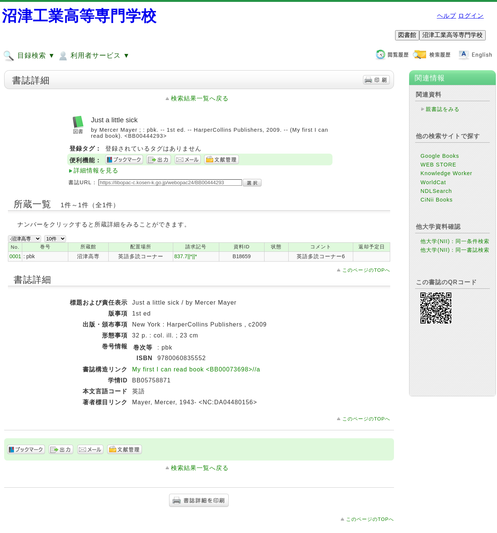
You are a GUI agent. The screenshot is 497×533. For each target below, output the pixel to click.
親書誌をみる (443, 109)
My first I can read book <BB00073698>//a (196, 369)
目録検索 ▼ (29, 56)
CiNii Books (436, 200)
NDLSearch (436, 191)
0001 (15, 256)
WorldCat (433, 182)
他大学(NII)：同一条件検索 (454, 241)
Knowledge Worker (446, 173)
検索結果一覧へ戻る (200, 98)
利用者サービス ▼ (93, 56)
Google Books (439, 156)
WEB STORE (438, 165)
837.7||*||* (185, 256)
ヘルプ (446, 15)
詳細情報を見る (96, 170)
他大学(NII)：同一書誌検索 (454, 250)
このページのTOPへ (366, 270)
